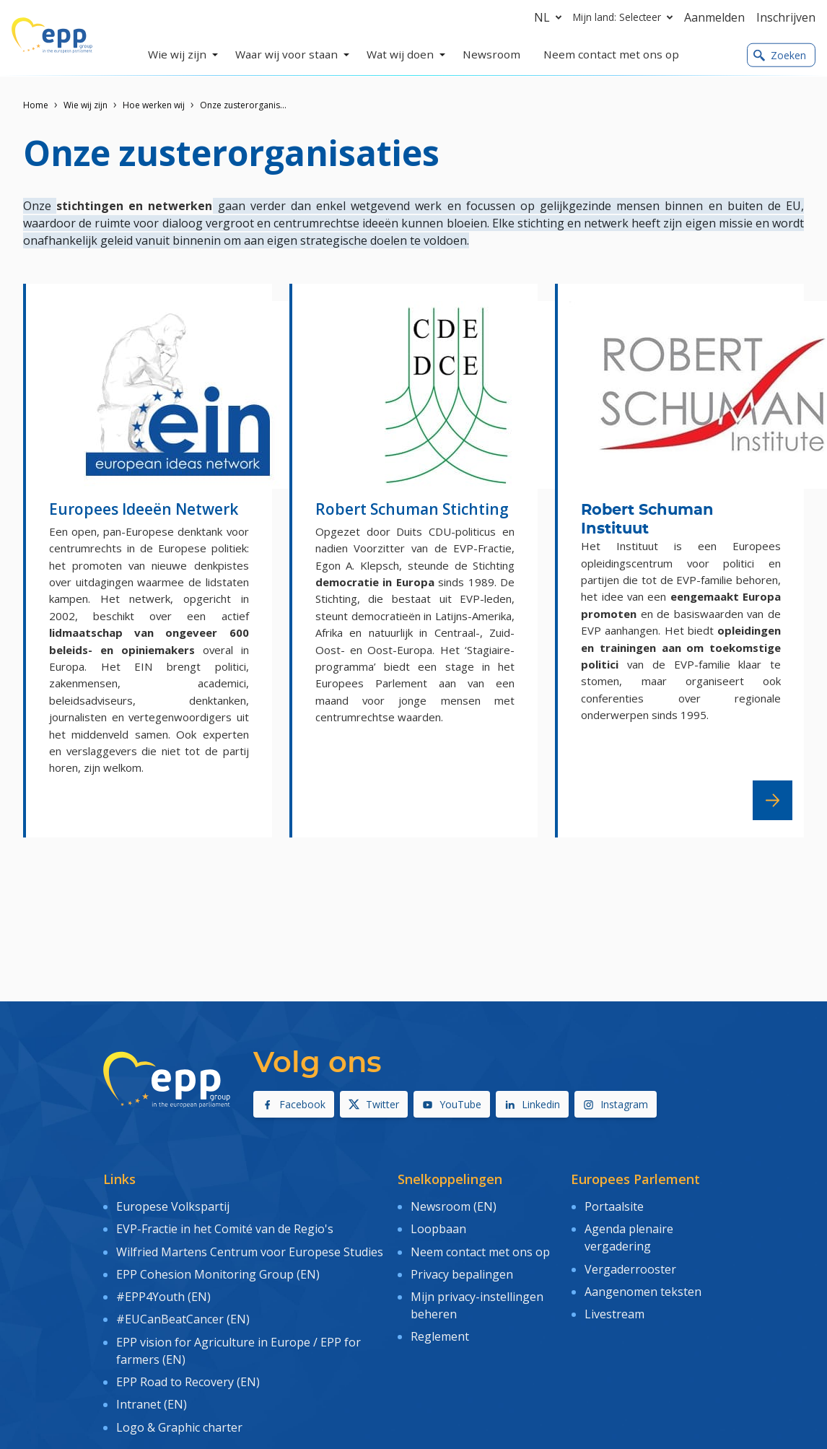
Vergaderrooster (630, 1264)
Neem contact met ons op (480, 1247)
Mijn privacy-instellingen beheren (477, 1297)
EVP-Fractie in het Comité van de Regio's (224, 1227)
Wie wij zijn (86, 105)
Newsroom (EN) (453, 1206)
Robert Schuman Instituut (647, 519)
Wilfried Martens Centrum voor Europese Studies (249, 1247)
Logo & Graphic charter (179, 1410)
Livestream (614, 1306)
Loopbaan (438, 1227)
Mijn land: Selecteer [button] (625, 17)
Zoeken (779, 55)
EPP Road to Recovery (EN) (188, 1368)
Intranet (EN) (151, 1389)
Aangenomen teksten (643, 1285)
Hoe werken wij (154, 105)
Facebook (293, 1104)
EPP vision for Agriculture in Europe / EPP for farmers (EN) (238, 1338)
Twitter (374, 1104)
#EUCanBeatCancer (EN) (183, 1310)
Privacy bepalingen (462, 1268)
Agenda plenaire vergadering (629, 1235)
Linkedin (532, 1104)
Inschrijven (785, 17)
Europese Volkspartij (172, 1206)
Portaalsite (614, 1206)
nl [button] (550, 17)
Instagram (615, 1104)
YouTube (451, 1104)
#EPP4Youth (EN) (163, 1289)
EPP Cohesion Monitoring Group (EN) (218, 1268)
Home (35, 105)
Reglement (440, 1327)
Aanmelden (714, 17)
